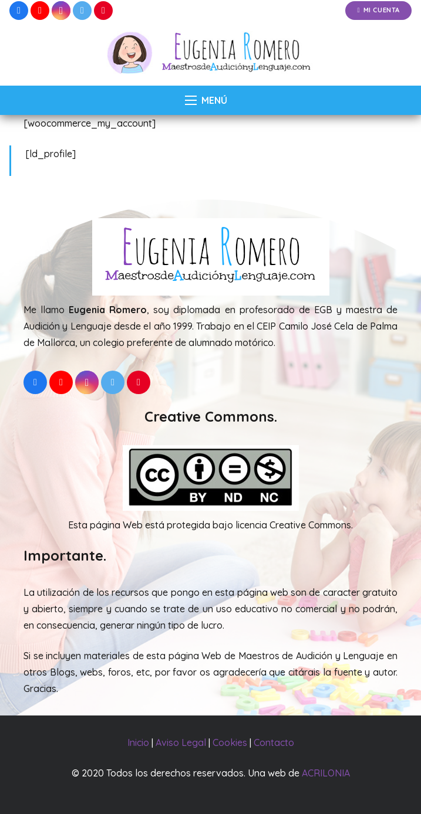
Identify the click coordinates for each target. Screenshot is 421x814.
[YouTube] (40, 10)
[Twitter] (82, 10)
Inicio (138, 742)
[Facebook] (18, 10)
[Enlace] (210, 53)
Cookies (230, 742)
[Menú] (206, 100)
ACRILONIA (326, 773)
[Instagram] (61, 10)
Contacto (274, 742)
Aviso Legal (181, 742)
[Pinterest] (103, 10)
